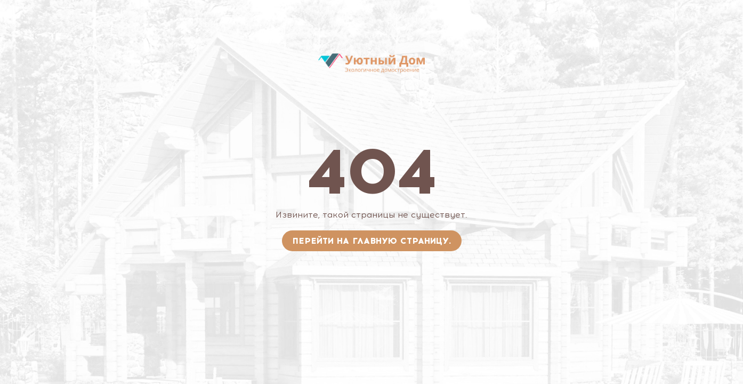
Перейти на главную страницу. (372, 241)
